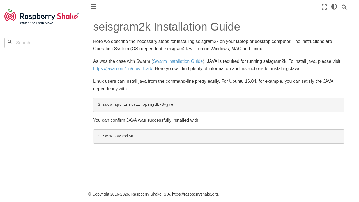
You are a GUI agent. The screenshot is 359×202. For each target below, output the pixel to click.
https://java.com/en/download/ (123, 68)
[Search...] (41, 43)
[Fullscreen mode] (324, 7)
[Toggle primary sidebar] (93, 6)
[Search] (344, 7)
